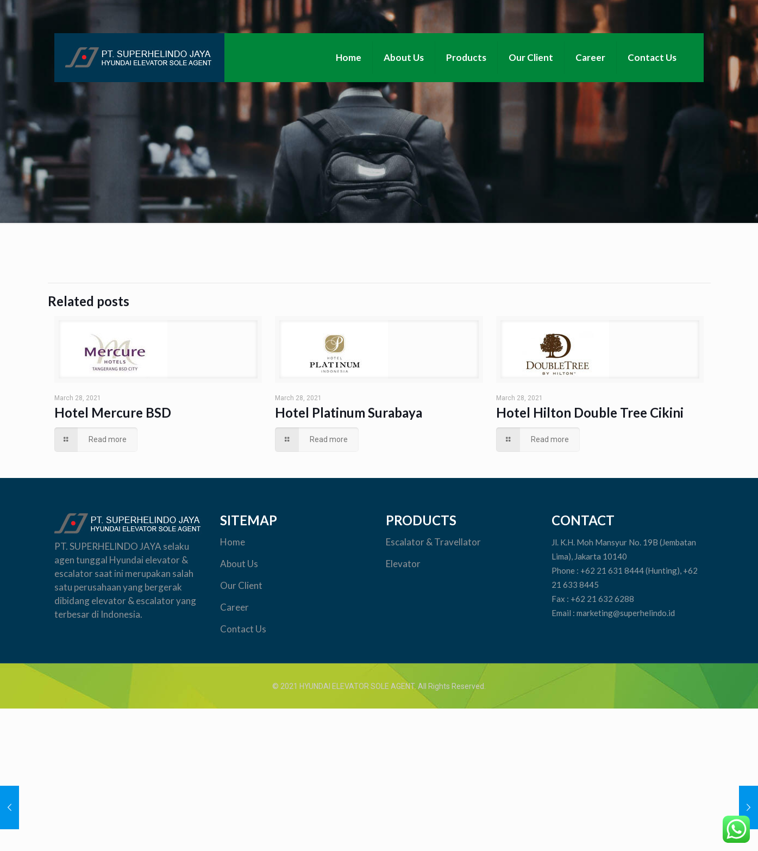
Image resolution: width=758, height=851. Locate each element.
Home (232, 542)
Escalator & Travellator (433, 542)
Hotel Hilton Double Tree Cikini (590, 412)
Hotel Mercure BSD (112, 412)
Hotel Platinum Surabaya (348, 412)
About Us (239, 563)
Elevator (404, 563)
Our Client (242, 585)
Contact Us (243, 629)
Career (234, 607)
